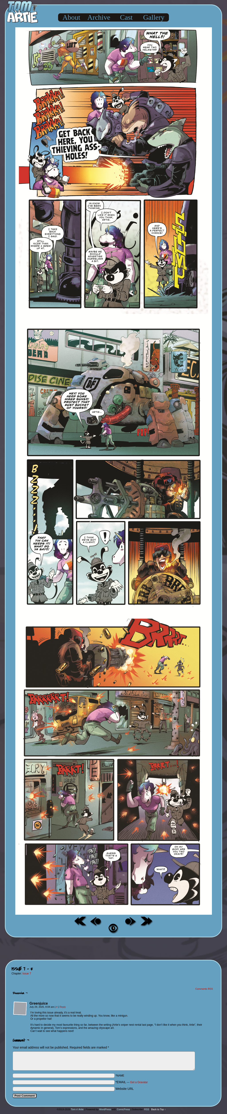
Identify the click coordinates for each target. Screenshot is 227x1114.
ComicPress (123, 1109)
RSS (146, 1109)
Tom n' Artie (77, 1109)
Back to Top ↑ (158, 1109)
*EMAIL (131, 1082)
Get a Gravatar (139, 1082)
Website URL (124, 1088)
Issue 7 (26, 973)
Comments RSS (204, 989)
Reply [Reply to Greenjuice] (62, 1006)
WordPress (105, 1109)
